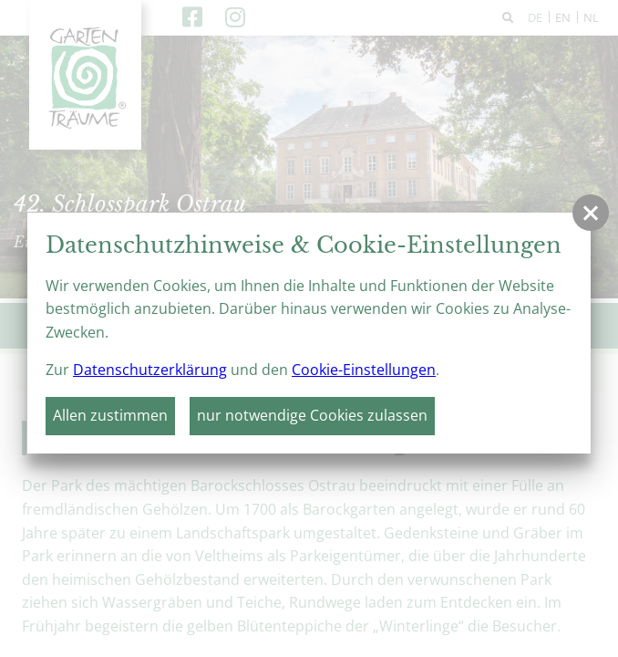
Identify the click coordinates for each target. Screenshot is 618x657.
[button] (590, 212)
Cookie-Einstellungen (364, 370)
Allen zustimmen (110, 415)
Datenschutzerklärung (150, 370)
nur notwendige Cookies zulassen (312, 415)
